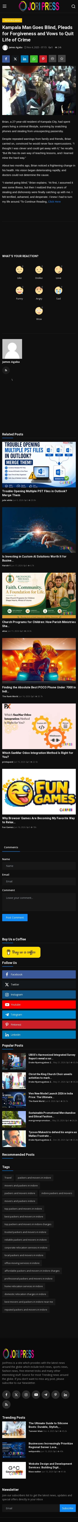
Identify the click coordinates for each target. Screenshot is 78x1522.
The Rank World (10, 696)
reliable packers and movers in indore (26, 1239)
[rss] (6, 1404)
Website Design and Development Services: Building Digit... (50, 1465)
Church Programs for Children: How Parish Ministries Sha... (39, 624)
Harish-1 (6, 565)
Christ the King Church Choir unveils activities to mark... (50, 1076)
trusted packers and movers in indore (25, 1232)
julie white (7, 500)
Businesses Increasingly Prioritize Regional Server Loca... (51, 1445)
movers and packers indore (20, 1201)
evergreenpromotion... (40, 1120)
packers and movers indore (20, 1193)
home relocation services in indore (24, 1286)
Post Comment (15, 917)
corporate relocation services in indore (26, 1247)
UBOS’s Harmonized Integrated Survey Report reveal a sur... (52, 1056)
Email (5, 874)
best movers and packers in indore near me (29, 1301)
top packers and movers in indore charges (28, 1224)
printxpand (7, 761)
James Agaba (11, 362)
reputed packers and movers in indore (26, 1309)
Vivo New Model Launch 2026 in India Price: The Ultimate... (51, 1095)
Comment (8, 890)
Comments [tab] (11, 847)
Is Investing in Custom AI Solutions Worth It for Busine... (34, 558)
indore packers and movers (57, 1193)
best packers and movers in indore (24, 1216)
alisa (4, 631)
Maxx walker (35, 1471)
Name (6, 859)
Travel (8, 1177)
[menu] (4, 6)
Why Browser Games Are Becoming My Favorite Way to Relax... (38, 820)
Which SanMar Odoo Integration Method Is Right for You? (37, 755)
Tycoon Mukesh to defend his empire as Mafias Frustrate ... (53, 1134)
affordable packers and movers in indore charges (32, 1270)
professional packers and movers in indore (28, 1278)
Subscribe (67, 1508)
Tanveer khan (36, 1431)
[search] (73, 6)
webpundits (34, 1451)
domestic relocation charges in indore (25, 1294)
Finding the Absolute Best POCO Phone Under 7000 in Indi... (39, 689)
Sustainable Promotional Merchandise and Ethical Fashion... (52, 1114)
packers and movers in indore (34, 1177)
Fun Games (7, 827)
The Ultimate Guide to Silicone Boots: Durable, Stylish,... (48, 1425)
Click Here (54, 201)
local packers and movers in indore (24, 1255)
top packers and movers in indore (23, 1208)
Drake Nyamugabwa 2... (40, 1062)
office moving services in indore (22, 1263)
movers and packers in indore (21, 1185)
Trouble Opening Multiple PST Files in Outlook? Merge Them (34, 493)
